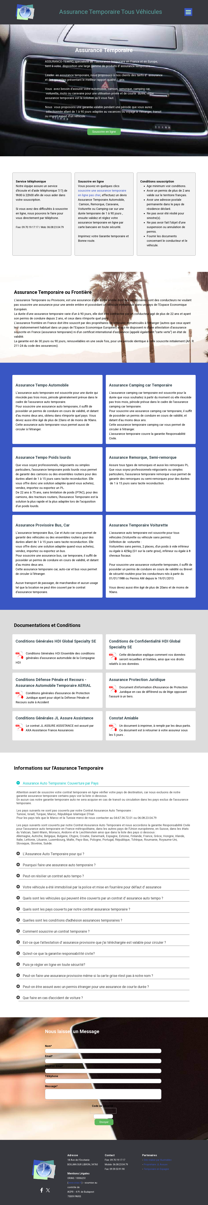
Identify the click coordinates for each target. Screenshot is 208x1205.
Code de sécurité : (103, 1105)
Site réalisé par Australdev (158, 1159)
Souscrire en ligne (104, 131)
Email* (49, 1056)
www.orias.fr (75, 1182)
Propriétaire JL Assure (156, 1164)
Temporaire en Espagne (156, 1169)
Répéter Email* (54, 1066)
